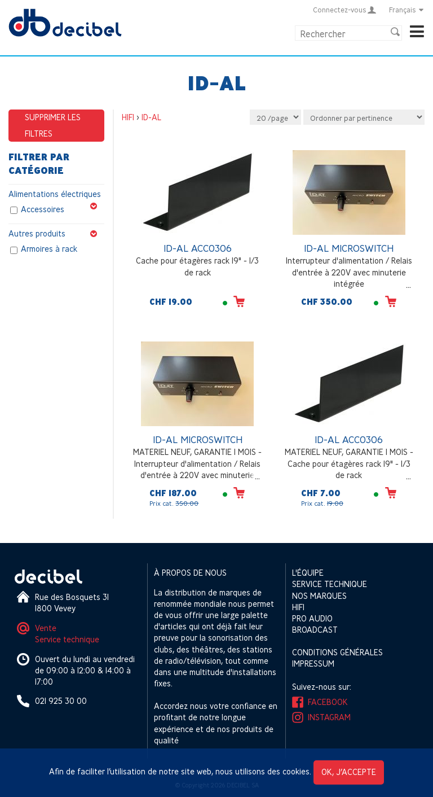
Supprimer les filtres (53, 125)
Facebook (328, 702)
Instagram (329, 717)
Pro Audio (312, 618)
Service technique (67, 639)
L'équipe (308, 572)
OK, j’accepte (348, 772)
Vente (45, 628)
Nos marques (319, 596)
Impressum (313, 663)
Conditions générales (337, 652)
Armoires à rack (49, 249)
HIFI (128, 117)
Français (407, 9)
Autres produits (56, 233)
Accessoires (42, 209)
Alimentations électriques (56, 194)
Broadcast (315, 629)
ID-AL (151, 117)
